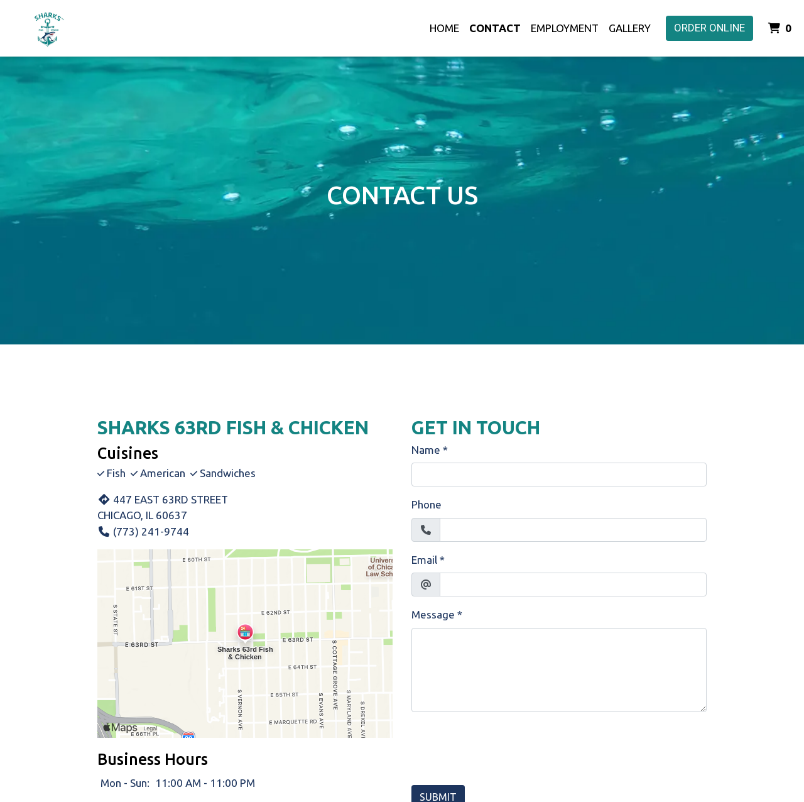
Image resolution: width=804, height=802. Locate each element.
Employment (565, 28)
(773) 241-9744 (143, 531)
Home (444, 28)
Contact (495, 28)
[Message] (559, 670)
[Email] (573, 584)
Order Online (709, 27)
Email (424, 560)
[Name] (559, 474)
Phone (426, 504)
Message (433, 614)
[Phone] (573, 530)
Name (425, 450)
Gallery (630, 28)
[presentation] (506, 746)
